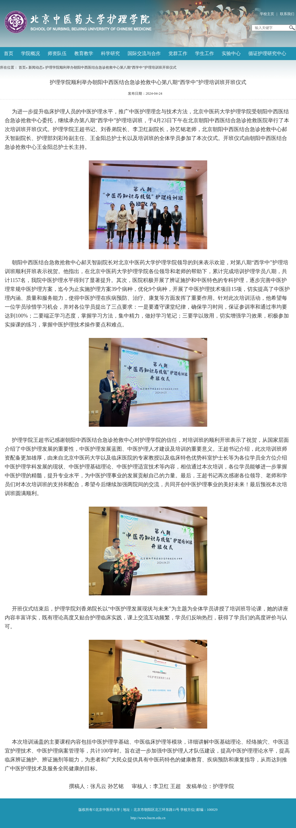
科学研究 (110, 53)
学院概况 (30, 53)
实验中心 (231, 53)
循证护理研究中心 (267, 53)
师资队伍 (57, 53)
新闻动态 (35, 67)
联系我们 (287, 14)
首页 (8, 53)
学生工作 (204, 53)
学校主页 (267, 14)
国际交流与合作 (144, 53)
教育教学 (83, 53)
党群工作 (177, 53)
